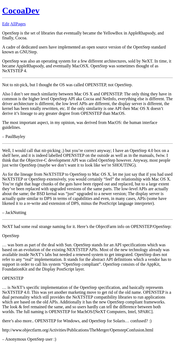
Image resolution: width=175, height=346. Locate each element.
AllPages (18, 24)
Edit (5, 24)
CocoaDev (21, 10)
